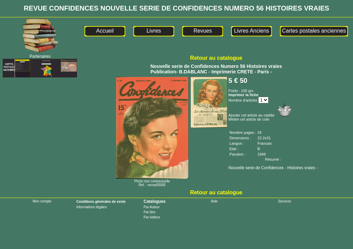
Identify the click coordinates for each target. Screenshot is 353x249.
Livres (154, 31)
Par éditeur (152, 217)
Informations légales (91, 207)
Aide (214, 201)
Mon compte (42, 201)
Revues (202, 31)
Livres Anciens (251, 31)
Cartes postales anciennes (314, 31)
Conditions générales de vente (101, 201)
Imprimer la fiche (243, 95)
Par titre (149, 212)
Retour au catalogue (216, 58)
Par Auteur (152, 207)
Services (284, 201)
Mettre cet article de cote (248, 119)
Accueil (105, 31)
